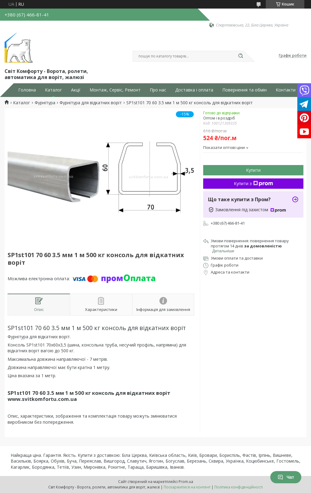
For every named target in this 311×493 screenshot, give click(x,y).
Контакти (286, 90)
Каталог (53, 90)
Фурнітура (45, 102)
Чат (286, 477)
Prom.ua (186, 481)
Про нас (158, 90)
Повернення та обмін (244, 90)
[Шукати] (240, 56)
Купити (253, 170)
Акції (75, 90)
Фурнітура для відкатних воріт (91, 102)
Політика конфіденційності (238, 487)
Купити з (253, 183)
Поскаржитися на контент (187, 487)
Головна (27, 90)
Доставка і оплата (194, 90)
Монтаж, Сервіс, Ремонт (115, 90)
